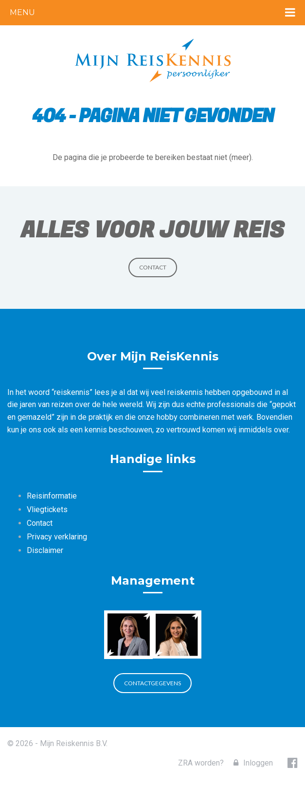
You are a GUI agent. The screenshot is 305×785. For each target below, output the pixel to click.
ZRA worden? (201, 762)
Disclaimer (45, 550)
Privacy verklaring (57, 536)
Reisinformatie (52, 495)
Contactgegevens (152, 683)
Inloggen (253, 762)
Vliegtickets (47, 509)
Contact (152, 267)
